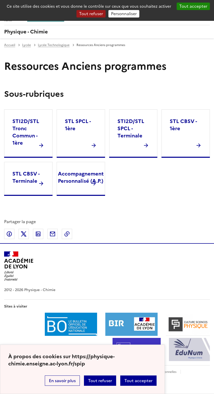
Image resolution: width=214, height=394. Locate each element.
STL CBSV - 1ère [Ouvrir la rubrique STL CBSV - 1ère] (183, 124)
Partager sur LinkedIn (38, 234)
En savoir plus (62, 381)
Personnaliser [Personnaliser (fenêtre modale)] (124, 14)
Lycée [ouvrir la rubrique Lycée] (26, 45)
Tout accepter (138, 381)
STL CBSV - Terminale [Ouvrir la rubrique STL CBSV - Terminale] (25, 177)
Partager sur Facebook (9, 234)
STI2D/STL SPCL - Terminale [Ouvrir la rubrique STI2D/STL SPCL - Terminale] (130, 128)
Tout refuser (100, 381)
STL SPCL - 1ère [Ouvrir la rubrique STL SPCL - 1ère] (78, 124)
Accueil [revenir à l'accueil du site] (9, 45)
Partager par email (52, 234)
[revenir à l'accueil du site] (107, 31)
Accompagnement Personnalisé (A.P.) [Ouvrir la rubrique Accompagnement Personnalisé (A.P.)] (81, 177)
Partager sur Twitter (24, 234)
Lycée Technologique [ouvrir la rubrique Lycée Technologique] (54, 45)
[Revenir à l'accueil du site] (18, 266)
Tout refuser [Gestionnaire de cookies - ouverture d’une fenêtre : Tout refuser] (91, 14)
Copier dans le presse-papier (67, 234)
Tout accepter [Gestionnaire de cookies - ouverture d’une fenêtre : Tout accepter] (193, 6)
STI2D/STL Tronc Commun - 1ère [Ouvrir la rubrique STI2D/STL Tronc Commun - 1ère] (25, 132)
